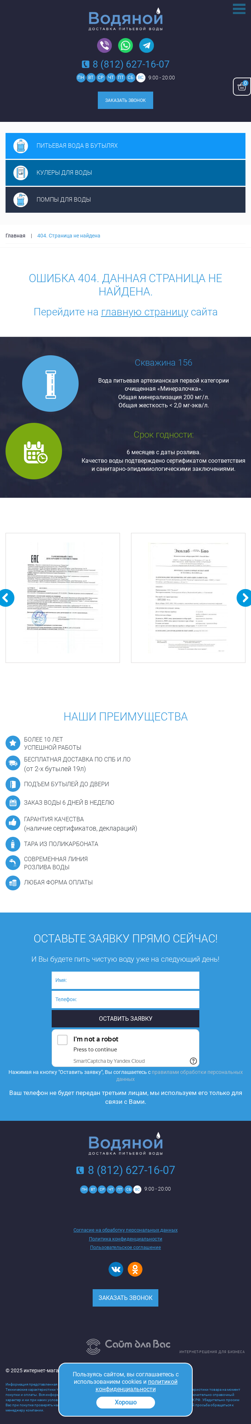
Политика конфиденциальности (125, 1239)
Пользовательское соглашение (125, 1247)
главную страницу (144, 312)
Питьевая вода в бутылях (77, 145)
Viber (104, 46)
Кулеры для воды (64, 172)
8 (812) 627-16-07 (131, 64)
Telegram (146, 46)
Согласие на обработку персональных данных (125, 1230)
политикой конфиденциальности (137, 1385)
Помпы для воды (64, 199)
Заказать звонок (125, 100)
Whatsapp (125, 46)
